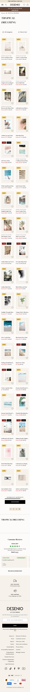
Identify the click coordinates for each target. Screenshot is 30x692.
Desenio (3, 13)
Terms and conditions (21, 644)
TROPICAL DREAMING (13, 13)
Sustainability (10, 647)
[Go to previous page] (10, 509)
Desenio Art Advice (21, 636)
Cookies (18, 649)
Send (15, 625)
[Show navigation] (2, 5)
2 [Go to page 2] (16, 509)
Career (12, 644)
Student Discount (9, 657)
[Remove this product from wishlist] (12, 53)
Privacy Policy (13, 629)
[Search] (6, 5)
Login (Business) (9, 664)
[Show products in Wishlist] (24, 5)
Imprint (12, 641)
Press (12, 638)
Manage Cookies (20, 652)
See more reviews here (15, 571)
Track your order (20, 641)
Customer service (21, 638)
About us (11, 636)
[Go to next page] (19, 509)
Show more (15, 502)
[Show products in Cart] (27, 5)
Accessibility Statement (7, 649)
